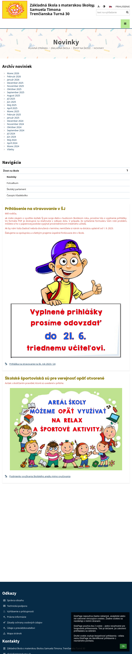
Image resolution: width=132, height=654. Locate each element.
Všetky (10, 149)
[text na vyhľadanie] (113, 12)
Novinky (99, 48)
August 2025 (13, 95)
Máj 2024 (11, 139)
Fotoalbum (12, 183)
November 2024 (15, 124)
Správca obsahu (15, 600)
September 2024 (15, 130)
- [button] (98, 6)
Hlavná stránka (38, 48)
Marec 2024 (13, 146)
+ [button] (93, 6)
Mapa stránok (14, 633)
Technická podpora (17, 605)
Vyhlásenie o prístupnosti (20, 611)
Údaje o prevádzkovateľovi (21, 628)
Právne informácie (16, 616)
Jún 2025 (11, 101)
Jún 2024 (11, 136)
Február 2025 (14, 114)
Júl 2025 (11, 98)
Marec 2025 (13, 111)
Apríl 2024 (12, 143)
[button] (110, 6)
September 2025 (15, 92)
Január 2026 (13, 79)
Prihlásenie (123, 6)
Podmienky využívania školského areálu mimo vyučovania (37, 476)
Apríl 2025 (12, 108)
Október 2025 (14, 89)
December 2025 (15, 82)
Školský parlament (16, 189)
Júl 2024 (11, 133)
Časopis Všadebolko (17, 195)
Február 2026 (14, 76)
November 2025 (15, 86)
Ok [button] (123, 646)
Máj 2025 (11, 105)
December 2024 (15, 120)
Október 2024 (14, 127)
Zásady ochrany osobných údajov (24, 622)
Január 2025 (13, 117)
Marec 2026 (13, 73)
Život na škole (66, 170)
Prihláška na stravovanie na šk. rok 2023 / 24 (30, 363)
